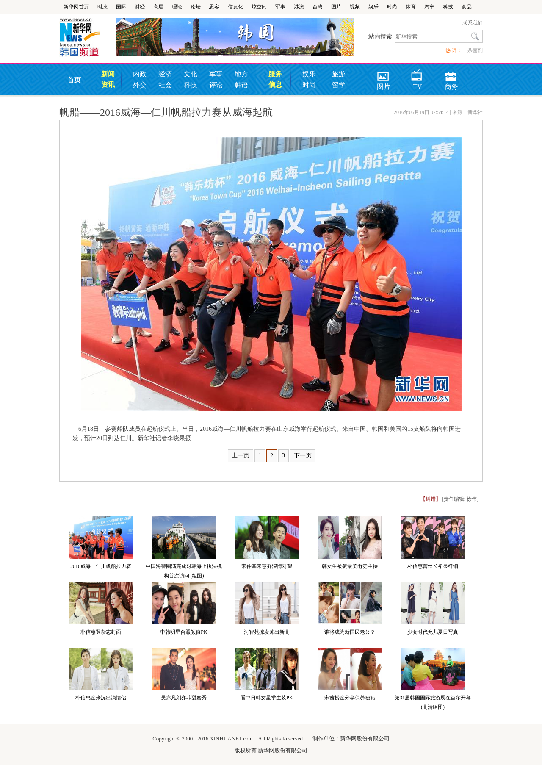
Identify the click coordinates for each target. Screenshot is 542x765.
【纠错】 (430, 499)
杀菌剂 (475, 50)
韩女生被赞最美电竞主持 (350, 566)
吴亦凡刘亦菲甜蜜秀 (184, 698)
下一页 (303, 455)
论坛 (196, 7)
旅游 (339, 74)
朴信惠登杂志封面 (100, 632)
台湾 (317, 7)
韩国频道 (87, 37)
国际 (121, 7)
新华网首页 (76, 7)
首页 (74, 79)
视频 (355, 7)
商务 (451, 73)
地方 (241, 74)
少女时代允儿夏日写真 (432, 632)
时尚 (392, 7)
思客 (214, 7)
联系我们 (472, 23)
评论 (216, 85)
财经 (140, 7)
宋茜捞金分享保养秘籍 (349, 698)
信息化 (235, 7)
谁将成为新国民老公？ (349, 632)
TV (417, 73)
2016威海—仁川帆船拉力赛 (100, 566)
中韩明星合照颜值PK (183, 632)
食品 (467, 7)
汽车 (429, 7)
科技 (448, 7)
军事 (280, 7)
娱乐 (373, 7)
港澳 (299, 7)
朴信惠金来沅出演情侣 (100, 698)
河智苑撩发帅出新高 (267, 632)
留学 (339, 85)
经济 (165, 74)
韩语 (241, 85)
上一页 (240, 455)
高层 (158, 7)
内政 (140, 74)
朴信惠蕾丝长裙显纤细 (432, 566)
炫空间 (259, 7)
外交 (140, 85)
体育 (411, 7)
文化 (190, 74)
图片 (336, 7)
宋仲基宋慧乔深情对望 (266, 566)
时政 (102, 7)
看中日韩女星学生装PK (267, 698)
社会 (165, 85)
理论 (177, 7)
